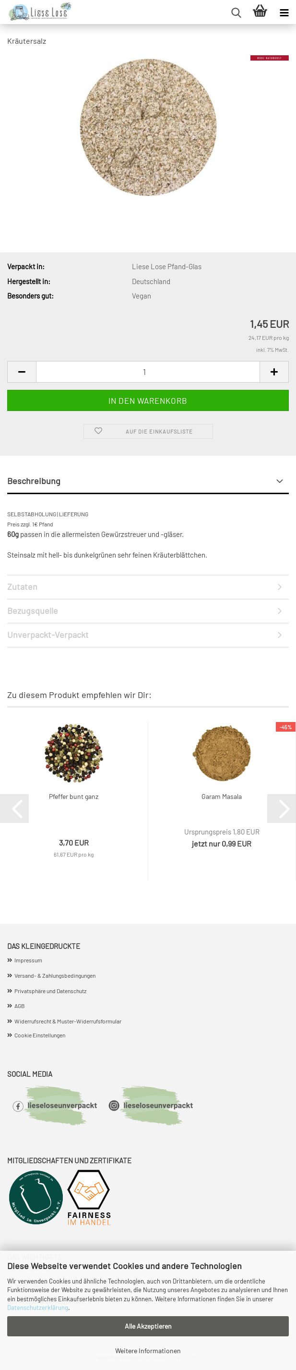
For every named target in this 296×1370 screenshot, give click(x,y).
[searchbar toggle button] (236, 12)
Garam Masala (221, 796)
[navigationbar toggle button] (284, 12)
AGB (19, 1005)
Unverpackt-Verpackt (48, 634)
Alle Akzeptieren (148, 1326)
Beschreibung (33, 480)
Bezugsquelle (32, 610)
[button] (21, 372)
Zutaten (22, 586)
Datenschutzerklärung (37, 1307)
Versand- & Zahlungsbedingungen (54, 975)
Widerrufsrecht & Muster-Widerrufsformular (67, 1021)
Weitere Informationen (148, 1350)
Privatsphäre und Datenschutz (50, 990)
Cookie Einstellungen (39, 1035)
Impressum (28, 960)
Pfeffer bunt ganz (73, 796)
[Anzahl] (148, 372)
